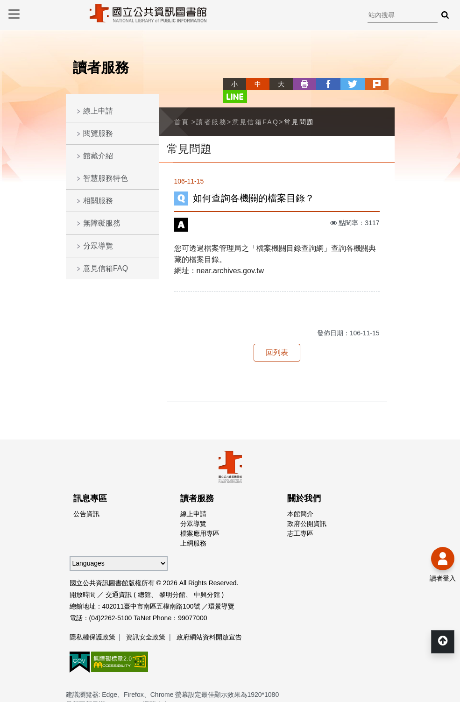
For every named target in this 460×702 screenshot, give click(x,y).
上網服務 (193, 530)
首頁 (182, 109)
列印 (289, 84)
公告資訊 (86, 500)
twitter (336, 84)
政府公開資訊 (306, 510)
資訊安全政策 (145, 624)
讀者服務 (211, 109)
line (383, 84)
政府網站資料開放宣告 (209, 624)
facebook (313, 84)
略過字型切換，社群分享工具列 (211, 75)
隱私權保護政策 (92, 624)
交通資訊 (119, 581)
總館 (144, 581)
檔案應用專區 (199, 520)
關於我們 (304, 485)
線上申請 (98, 111)
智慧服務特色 (105, 178)
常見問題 (299, 109)
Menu (14, 14)
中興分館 (207, 581)
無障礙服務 (101, 223)
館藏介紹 (98, 156)
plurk (359, 84)
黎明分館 (172, 581)
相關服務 (98, 201)
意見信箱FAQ (105, 268)
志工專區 (300, 520)
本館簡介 (300, 500)
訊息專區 (90, 485)
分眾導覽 (98, 246)
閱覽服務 (98, 133)
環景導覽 (221, 593)
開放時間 (83, 581)
